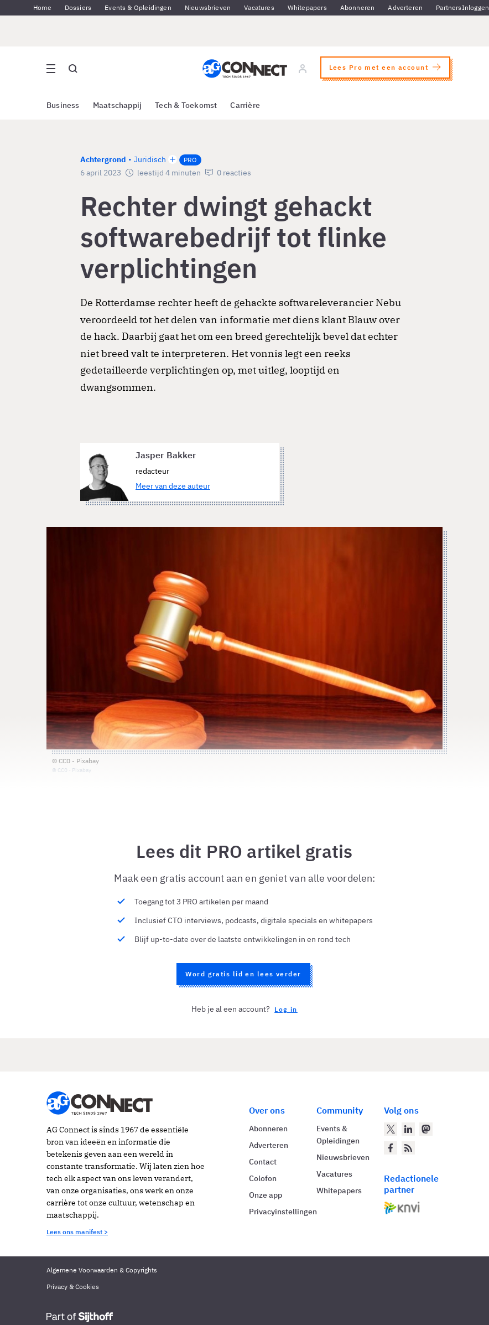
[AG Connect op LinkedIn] (408, 1129)
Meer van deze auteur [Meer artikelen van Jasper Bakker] (173, 486)
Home (42, 7)
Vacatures (259, 7)
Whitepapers (307, 7)
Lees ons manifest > (77, 1232)
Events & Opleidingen (138, 7)
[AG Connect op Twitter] (390, 1129)
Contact (263, 1162)
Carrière (245, 105)
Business (63, 105)
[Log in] (302, 68)
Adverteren (405, 7)
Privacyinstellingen (283, 1212)
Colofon (263, 1178)
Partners (448, 7)
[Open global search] (73, 68)
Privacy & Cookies (72, 1286)
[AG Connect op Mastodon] (426, 1129)
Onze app (265, 1195)
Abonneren (357, 7)
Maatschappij (117, 105)
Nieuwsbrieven (208, 7)
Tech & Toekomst (186, 105)
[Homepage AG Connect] (244, 68)
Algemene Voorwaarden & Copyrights (101, 1270)
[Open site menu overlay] (50, 68)
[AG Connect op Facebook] (390, 1148)
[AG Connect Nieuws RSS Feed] (408, 1148)
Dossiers (78, 7)
